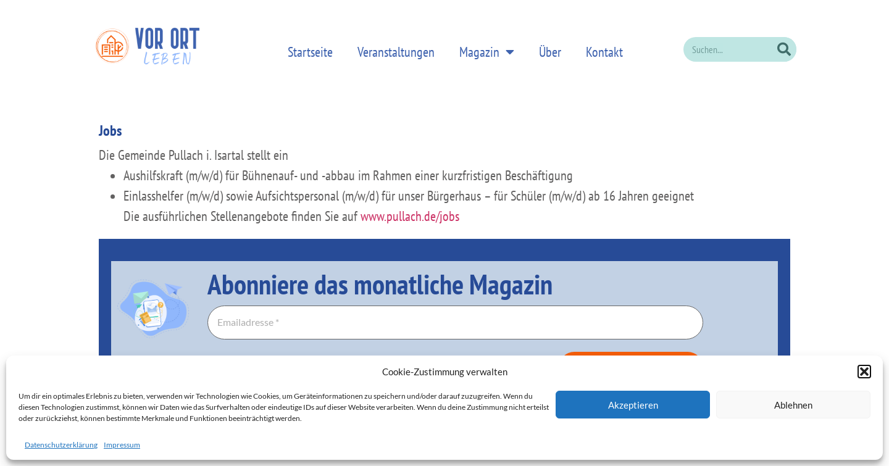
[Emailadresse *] (455, 323)
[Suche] (784, 49)
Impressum (122, 444)
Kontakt (604, 51)
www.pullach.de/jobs (410, 216)
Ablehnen (793, 404)
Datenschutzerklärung (61, 444)
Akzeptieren (633, 404)
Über (550, 51)
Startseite (310, 51)
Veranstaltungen (396, 51)
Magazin (486, 51)
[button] (864, 371)
